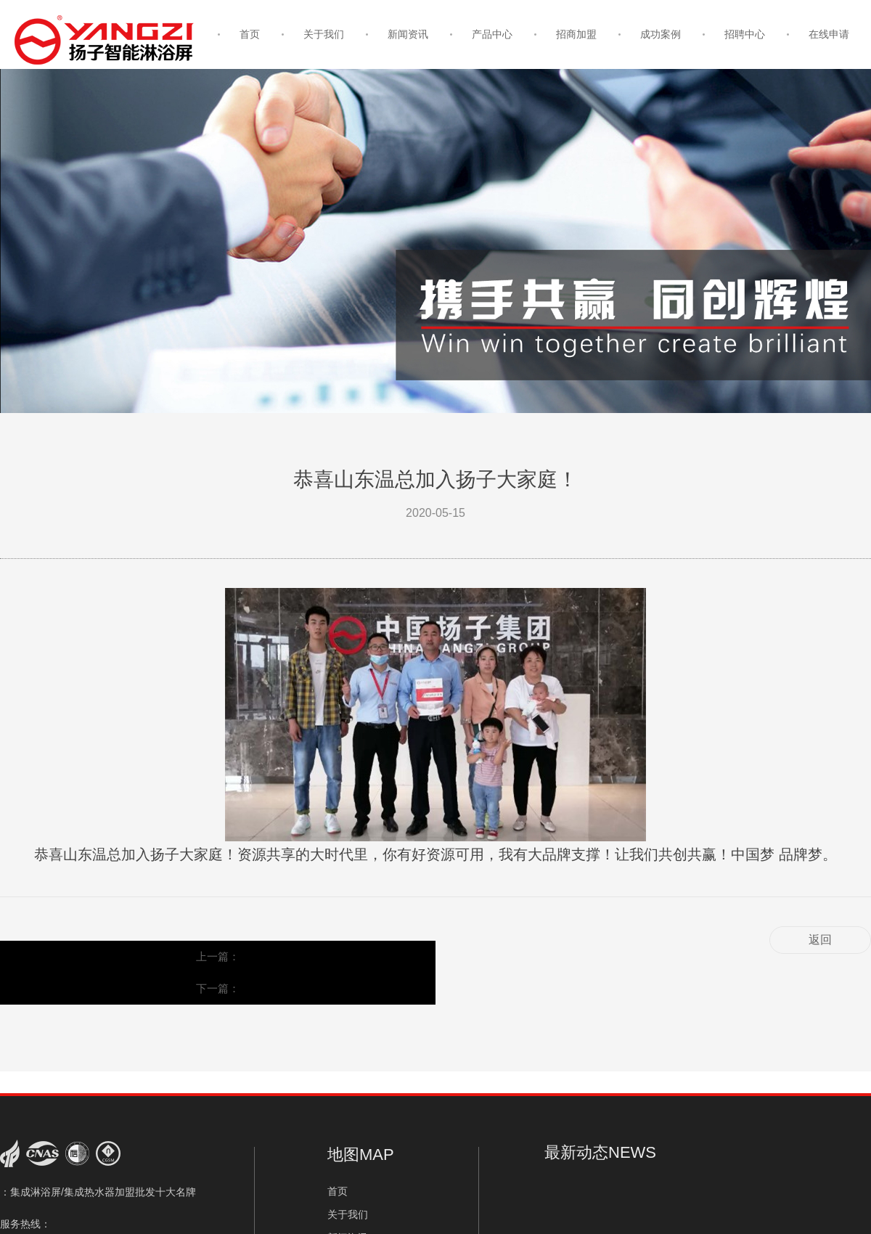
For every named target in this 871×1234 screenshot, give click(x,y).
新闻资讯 (408, 34)
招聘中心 (744, 34)
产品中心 (492, 34)
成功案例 (660, 34)
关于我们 (323, 34)
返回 (820, 939)
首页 (250, 34)
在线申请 (829, 34)
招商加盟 (576, 34)
